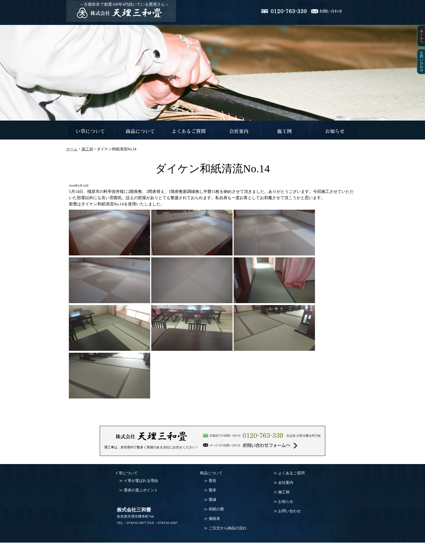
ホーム (72, 149)
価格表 (214, 519)
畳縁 (212, 500)
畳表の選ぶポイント (141, 490)
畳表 (212, 481)
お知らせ (285, 502)
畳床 (212, 490)
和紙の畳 (216, 509)
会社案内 (285, 483)
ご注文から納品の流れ (228, 528)
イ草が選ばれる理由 (141, 481)
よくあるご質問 (291, 473)
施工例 (283, 492)
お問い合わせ (289, 511)
